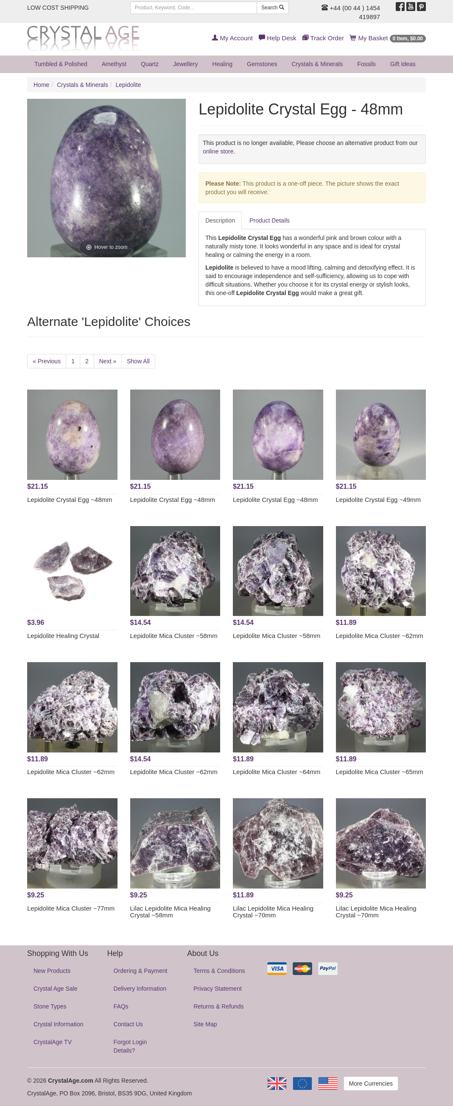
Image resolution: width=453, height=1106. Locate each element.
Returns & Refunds (218, 1006)
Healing (222, 64)
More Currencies (371, 1083)
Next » (107, 361)
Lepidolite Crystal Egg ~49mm (378, 499)
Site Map (205, 1024)
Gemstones (262, 64)
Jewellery (185, 64)
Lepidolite (128, 84)
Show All (138, 361)
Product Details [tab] (269, 220)
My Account (232, 38)
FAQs (121, 1006)
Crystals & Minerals (317, 64)
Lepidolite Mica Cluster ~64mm (276, 771)
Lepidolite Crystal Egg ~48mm (69, 499)
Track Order (323, 38)
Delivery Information (140, 988)
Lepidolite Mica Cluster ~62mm (379, 635)
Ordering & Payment (141, 970)
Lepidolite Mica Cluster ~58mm (174, 635)
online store (218, 151)
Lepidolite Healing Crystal (63, 635)
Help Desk (277, 38)
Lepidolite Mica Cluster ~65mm (379, 771)
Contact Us (128, 1024)
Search (272, 8)
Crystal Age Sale (56, 988)
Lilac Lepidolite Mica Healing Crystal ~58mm (170, 912)
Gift (403, 64)
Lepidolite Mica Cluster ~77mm (71, 908)
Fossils (366, 64)
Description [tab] (220, 220)
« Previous (47, 361)
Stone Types (50, 1006)
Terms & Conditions (219, 970)
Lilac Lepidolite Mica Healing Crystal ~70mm (273, 912)
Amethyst (114, 64)
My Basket (388, 38)
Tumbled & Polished (60, 64)
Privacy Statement (217, 988)
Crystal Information (58, 1024)
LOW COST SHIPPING (58, 7)
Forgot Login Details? (130, 1046)
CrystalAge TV (53, 1042)
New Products (52, 970)
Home (41, 84)
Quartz (150, 64)
